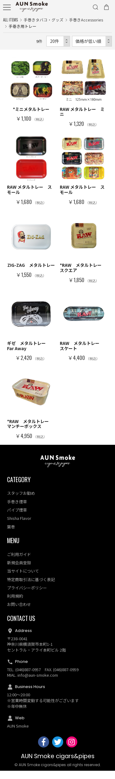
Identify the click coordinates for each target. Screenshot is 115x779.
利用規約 (15, 604)
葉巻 (11, 535)
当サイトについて (23, 579)
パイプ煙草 (17, 518)
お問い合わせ (19, 613)
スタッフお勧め (21, 502)
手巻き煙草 (17, 510)
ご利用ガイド (19, 562)
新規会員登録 (19, 571)
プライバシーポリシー (27, 596)
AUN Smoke (18, 734)
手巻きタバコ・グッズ (43, 20)
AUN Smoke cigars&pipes (57, 764)
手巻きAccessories (86, 20)
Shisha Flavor (19, 527)
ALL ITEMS (10, 20)
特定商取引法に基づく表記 (31, 588)
